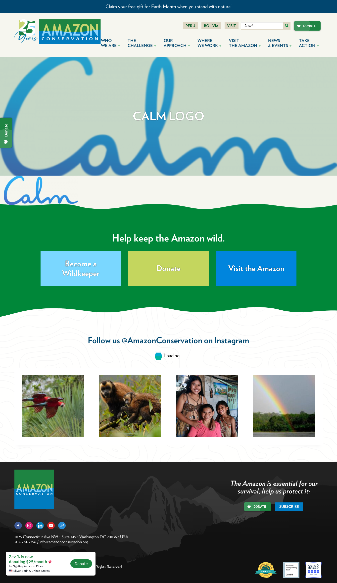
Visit (231, 26)
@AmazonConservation (162, 340)
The (142, 43)
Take (309, 43)
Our (177, 43)
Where (209, 43)
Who (110, 43)
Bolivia (211, 26)
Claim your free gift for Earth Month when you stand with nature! (168, 6)
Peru (190, 26)
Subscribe (289, 506)
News (279, 43)
